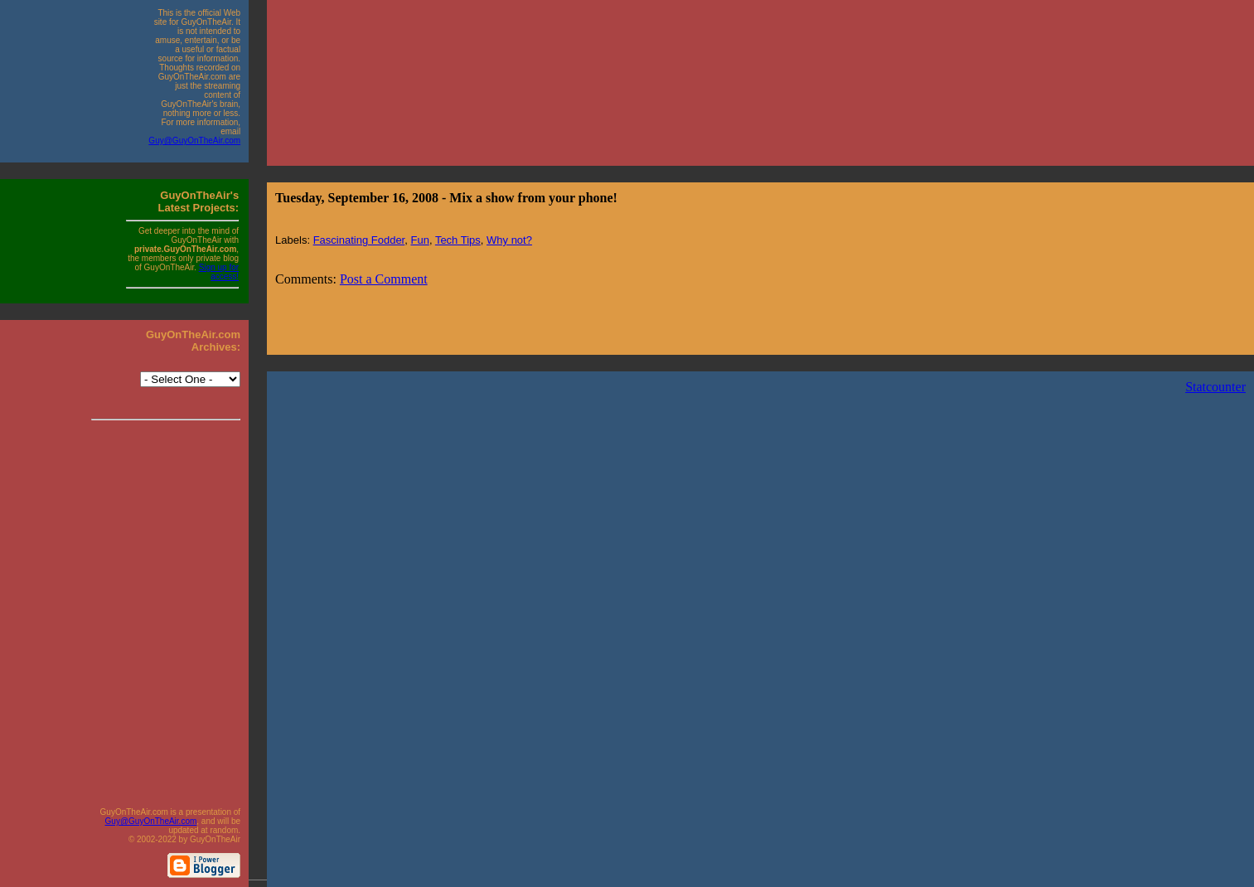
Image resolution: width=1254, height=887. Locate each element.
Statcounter (1215, 387)
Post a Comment (384, 279)
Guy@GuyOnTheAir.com (194, 140)
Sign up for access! (219, 272)
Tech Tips (458, 240)
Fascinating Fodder (359, 240)
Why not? (509, 240)
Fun (419, 240)
